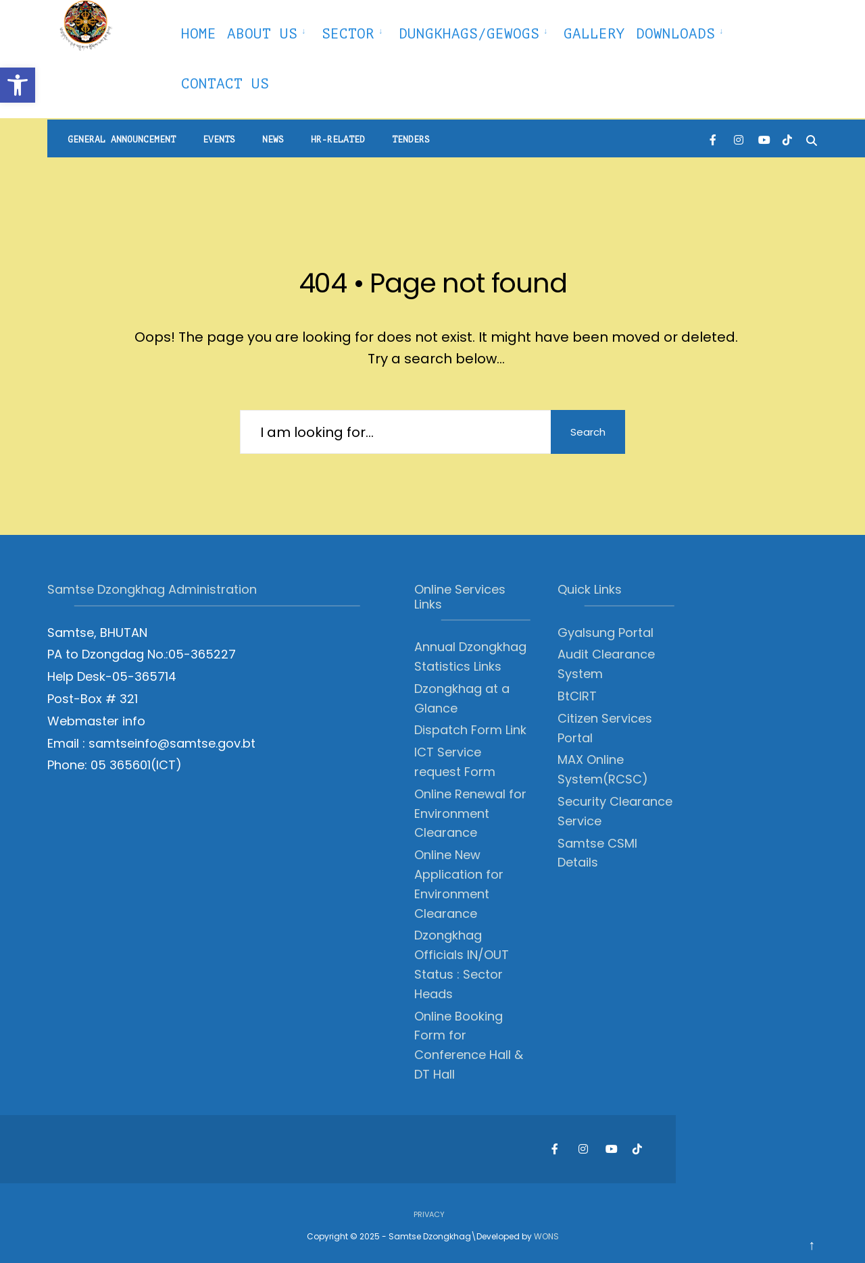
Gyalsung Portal (605, 632)
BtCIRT (577, 696)
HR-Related (338, 139)
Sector (348, 34)
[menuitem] (269, 32)
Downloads (675, 34)
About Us (262, 34)
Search (588, 432)
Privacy (429, 1214)
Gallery (594, 34)
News (273, 139)
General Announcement (122, 139)
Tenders (411, 139)
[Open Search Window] (811, 139)
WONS (546, 1236)
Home (198, 34)
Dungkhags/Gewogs (469, 34)
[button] (17, 85)
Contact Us (225, 84)
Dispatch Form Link (470, 729)
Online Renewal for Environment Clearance (470, 813)
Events (219, 139)
